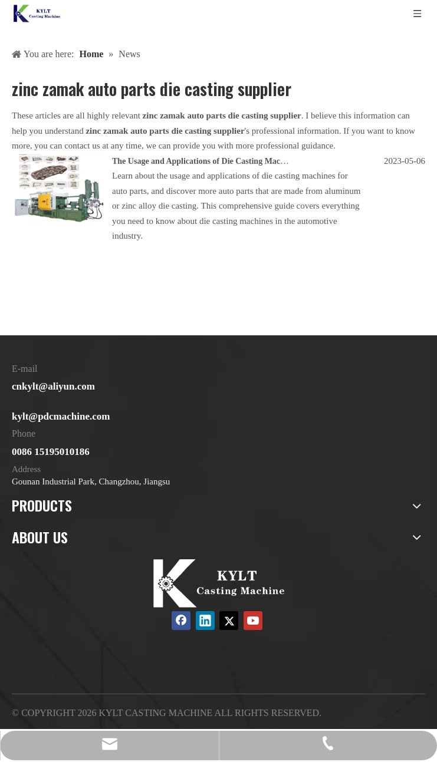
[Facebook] (181, 620)
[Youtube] (253, 620)
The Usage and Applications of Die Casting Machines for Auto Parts (231, 161)
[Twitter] (228, 620)
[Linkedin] (205, 620)
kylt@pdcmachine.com (61, 416)
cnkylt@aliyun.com (53, 386)
